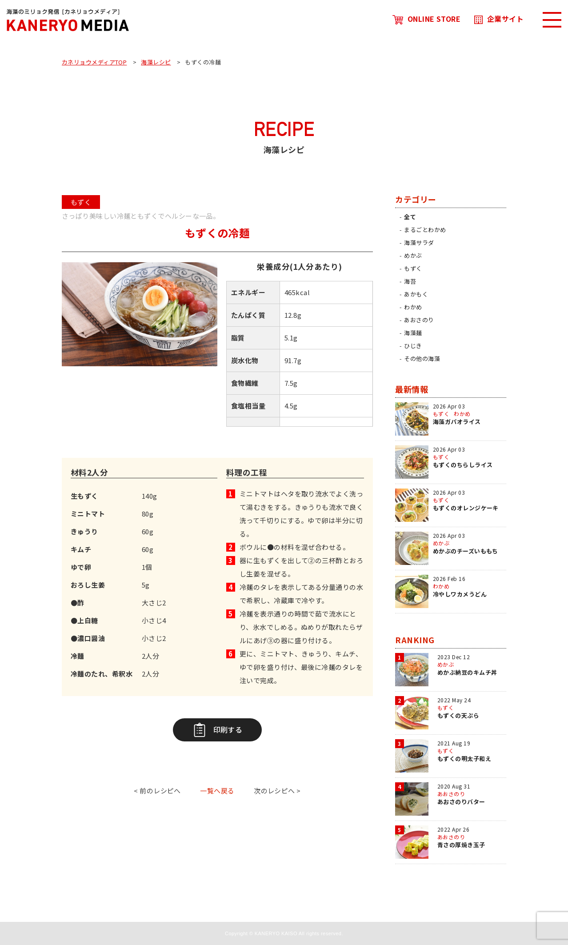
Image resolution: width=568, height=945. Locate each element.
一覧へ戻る (217, 790)
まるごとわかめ (425, 229)
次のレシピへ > (277, 790)
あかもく (416, 294)
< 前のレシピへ (157, 790)
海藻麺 (413, 332)
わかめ (413, 307)
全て (410, 216)
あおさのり (419, 320)
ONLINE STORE (426, 18)
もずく (413, 268)
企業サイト (499, 18)
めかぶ (413, 255)
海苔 (410, 281)
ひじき (413, 345)
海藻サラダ (419, 242)
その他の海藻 (422, 358)
